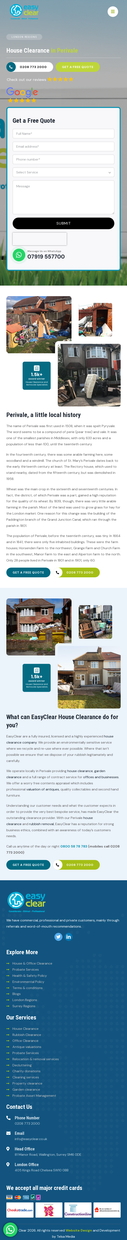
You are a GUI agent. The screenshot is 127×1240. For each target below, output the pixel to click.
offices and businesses (101, 777)
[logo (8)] (26, 892)
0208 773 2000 (27, 1123)
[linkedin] (69, 937)
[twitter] (58, 937)
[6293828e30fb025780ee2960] (22, 89)
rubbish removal (41, 824)
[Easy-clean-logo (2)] (24, 5)
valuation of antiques (42, 789)
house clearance (80, 771)
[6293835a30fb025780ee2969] (60, 77)
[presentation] (40, 239)
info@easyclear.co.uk (31, 1139)
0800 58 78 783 (73, 846)
